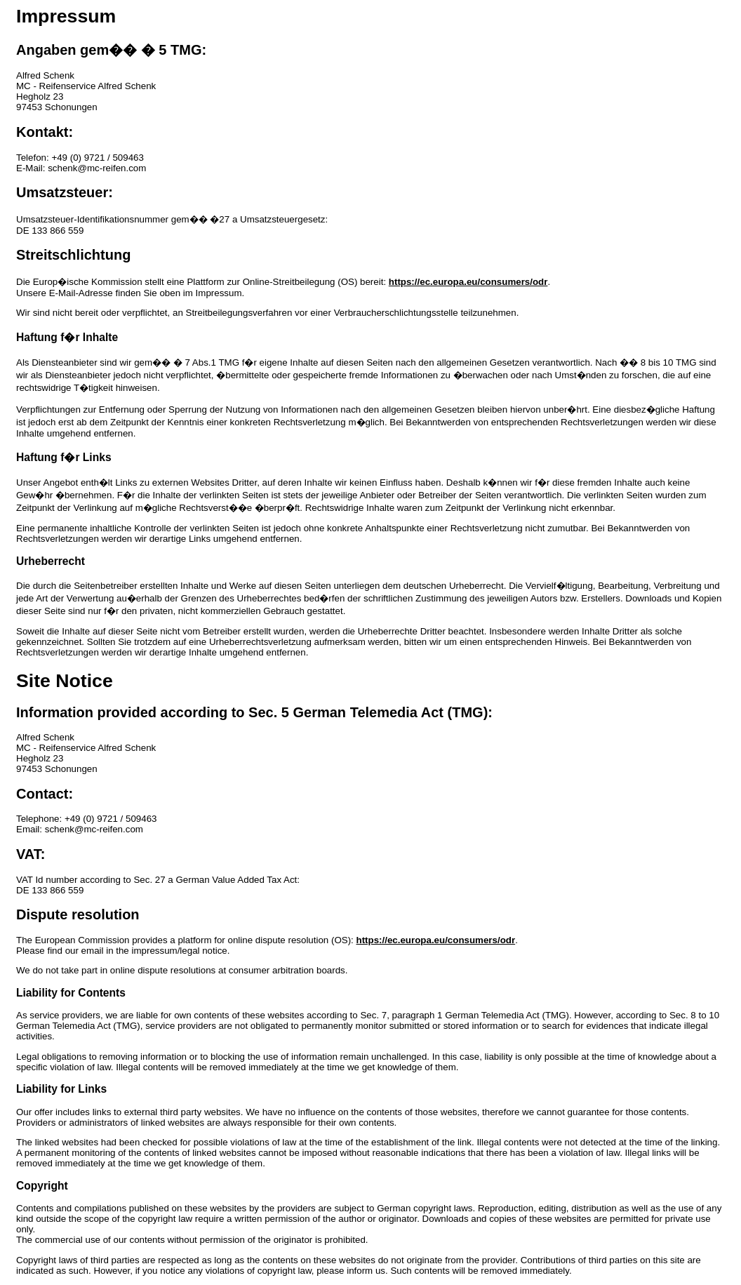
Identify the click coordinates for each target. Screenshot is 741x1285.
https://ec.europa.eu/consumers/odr (468, 282)
